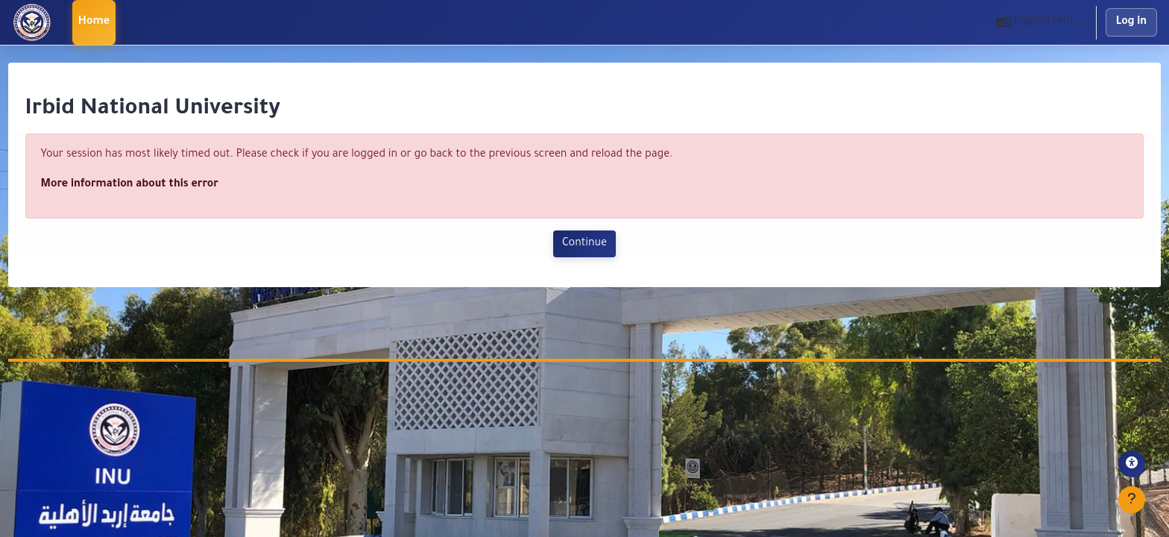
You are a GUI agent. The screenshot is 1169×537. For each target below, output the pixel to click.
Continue (584, 244)
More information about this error (157, 185)
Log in (1131, 22)
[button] (1039, 22)
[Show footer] (1131, 499)
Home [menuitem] (94, 22)
